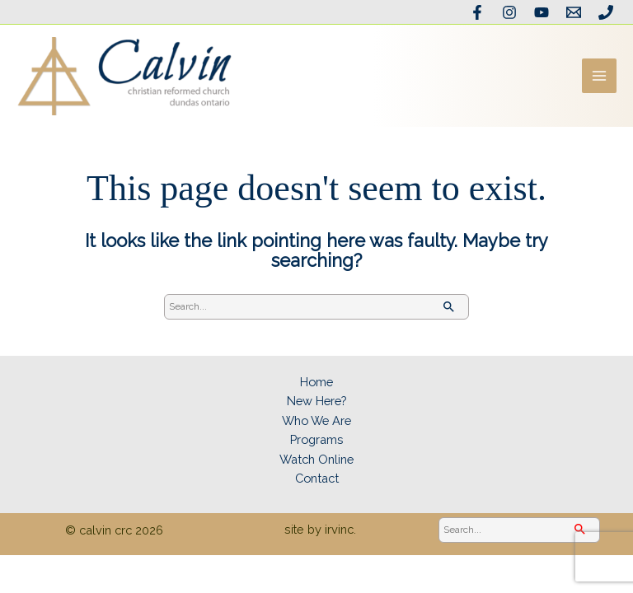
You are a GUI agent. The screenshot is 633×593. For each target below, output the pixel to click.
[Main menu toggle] (599, 80)
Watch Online (316, 467)
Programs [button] (317, 448)
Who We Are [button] (317, 429)
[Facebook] (480, 12)
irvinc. (340, 538)
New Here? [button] (316, 410)
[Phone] (606, 12)
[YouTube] (543, 12)
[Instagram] (512, 12)
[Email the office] (574, 12)
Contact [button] (316, 487)
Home (316, 391)
